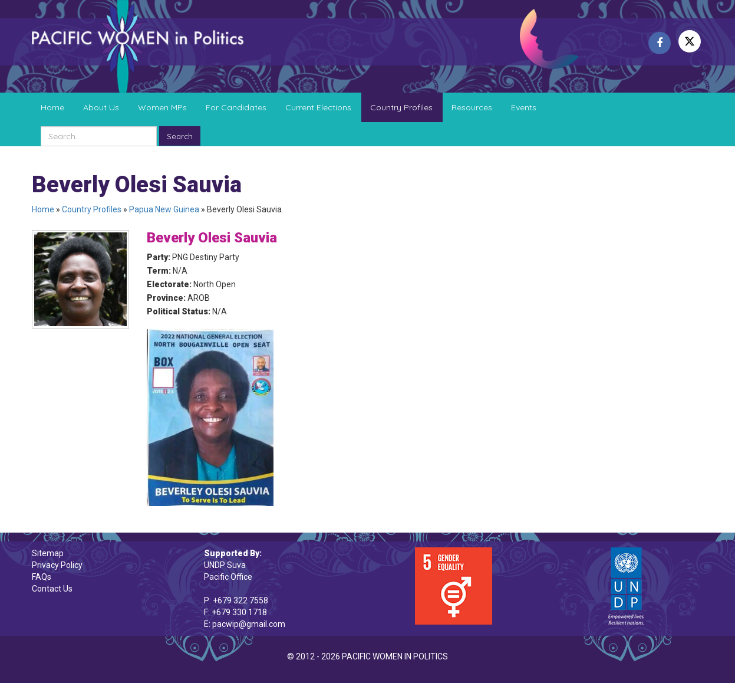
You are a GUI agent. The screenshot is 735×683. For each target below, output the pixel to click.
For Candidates (236, 107)
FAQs (41, 577)
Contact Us (52, 588)
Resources (471, 107)
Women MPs (162, 107)
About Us (101, 107)
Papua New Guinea (164, 209)
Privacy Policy (57, 565)
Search (180, 136)
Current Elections (318, 107)
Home (52, 107)
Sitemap (48, 553)
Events (523, 107)
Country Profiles (401, 107)
